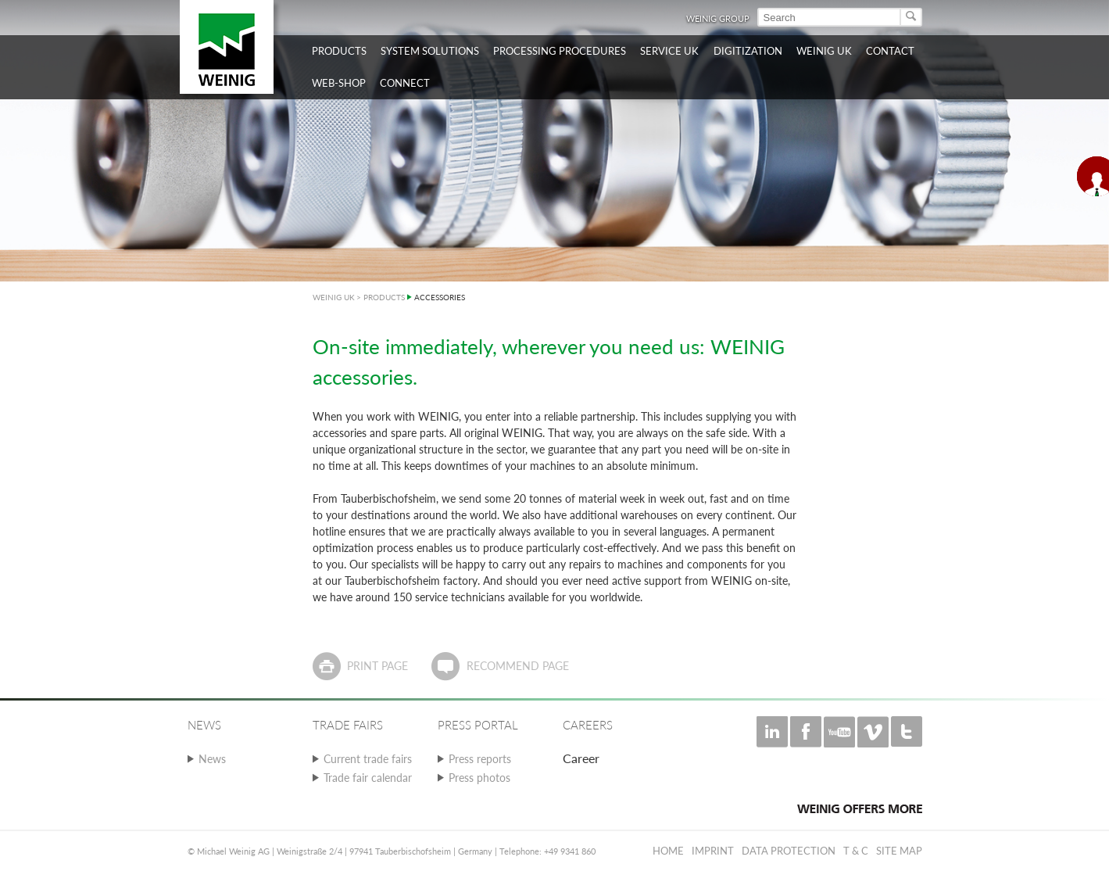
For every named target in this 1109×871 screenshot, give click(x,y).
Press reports (480, 758)
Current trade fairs (368, 758)
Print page (377, 665)
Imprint (713, 850)
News (212, 758)
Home (668, 850)
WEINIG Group (717, 18)
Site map (899, 850)
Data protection (788, 850)
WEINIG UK (334, 297)
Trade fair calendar (368, 777)
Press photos (479, 777)
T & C (855, 850)
